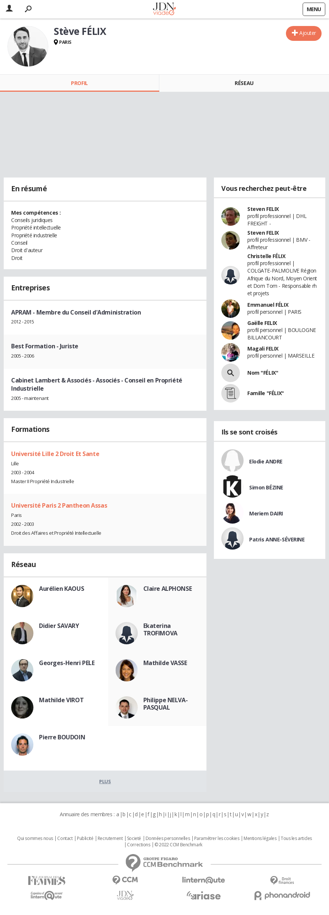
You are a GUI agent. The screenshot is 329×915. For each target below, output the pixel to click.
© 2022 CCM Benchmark (178, 844)
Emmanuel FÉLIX (267, 304)
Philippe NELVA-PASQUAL (165, 704)
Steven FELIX (263, 208)
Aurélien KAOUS (61, 589)
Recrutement (110, 838)
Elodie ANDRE (266, 461)
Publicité (85, 838)
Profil (79, 83)
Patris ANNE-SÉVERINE (277, 539)
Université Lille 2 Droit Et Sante (55, 454)
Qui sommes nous (35, 838)
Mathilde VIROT (61, 700)
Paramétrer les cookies (217, 838)
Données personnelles (168, 838)
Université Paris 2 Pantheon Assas (59, 505)
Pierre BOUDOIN (62, 737)
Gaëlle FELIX (262, 322)
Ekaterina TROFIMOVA (160, 629)
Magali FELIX (262, 348)
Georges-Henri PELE (66, 663)
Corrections (138, 844)
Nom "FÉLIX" (262, 372)
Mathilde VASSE (165, 663)
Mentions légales (260, 838)
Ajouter (307, 32)
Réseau (244, 83)
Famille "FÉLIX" (265, 393)
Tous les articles (296, 838)
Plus (105, 781)
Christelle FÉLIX (266, 256)
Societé (134, 838)
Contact (64, 838)
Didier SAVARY (59, 626)
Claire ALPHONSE (167, 589)
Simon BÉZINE (266, 487)
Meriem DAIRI (266, 513)
